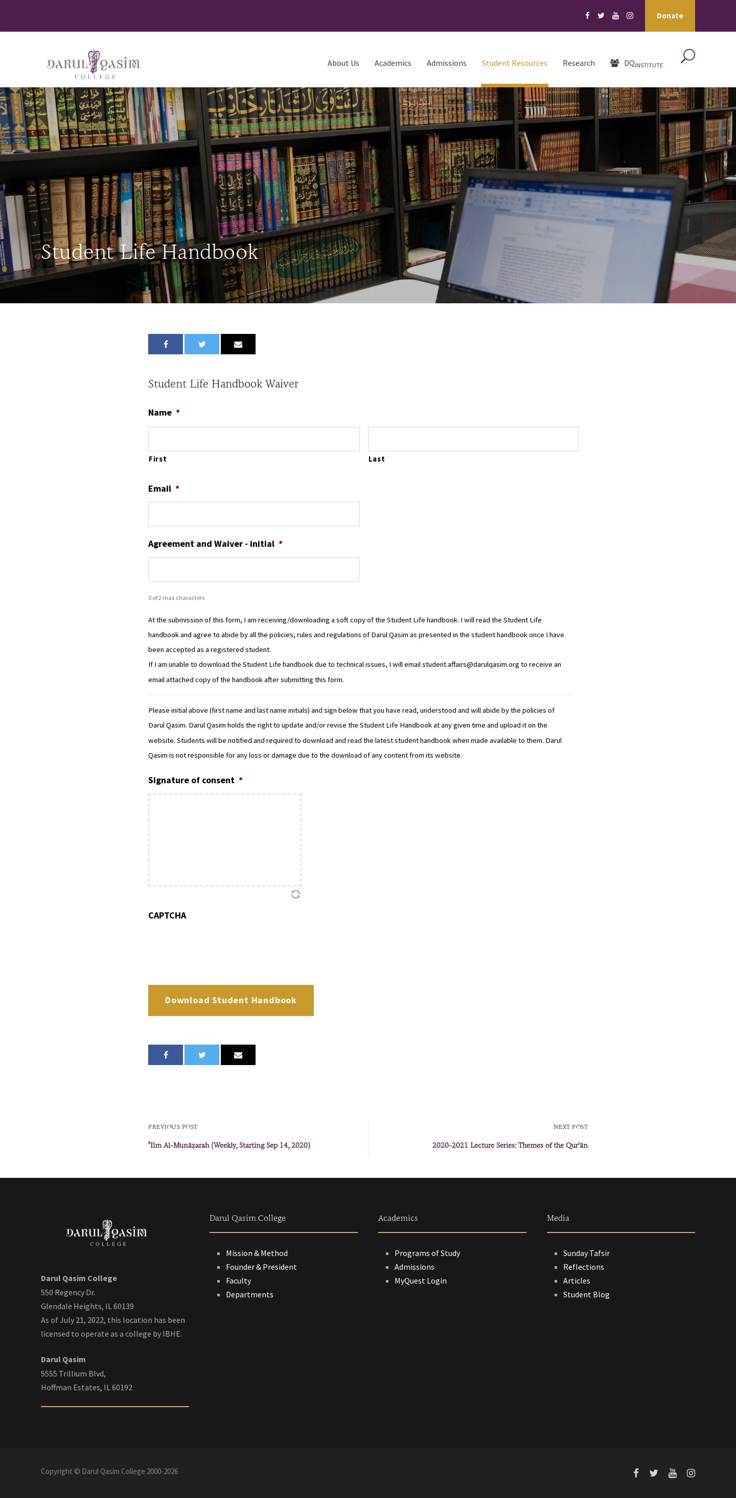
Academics (393, 63)
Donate (670, 15)
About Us (343, 63)
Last (377, 459)
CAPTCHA (167, 915)
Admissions (447, 63)
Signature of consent (195, 780)
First (158, 459)
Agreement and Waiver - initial (215, 543)
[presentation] (226, 949)
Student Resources (514, 63)
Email (163, 488)
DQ (636, 63)
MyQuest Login (421, 1280)
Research (579, 63)
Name (164, 412)
